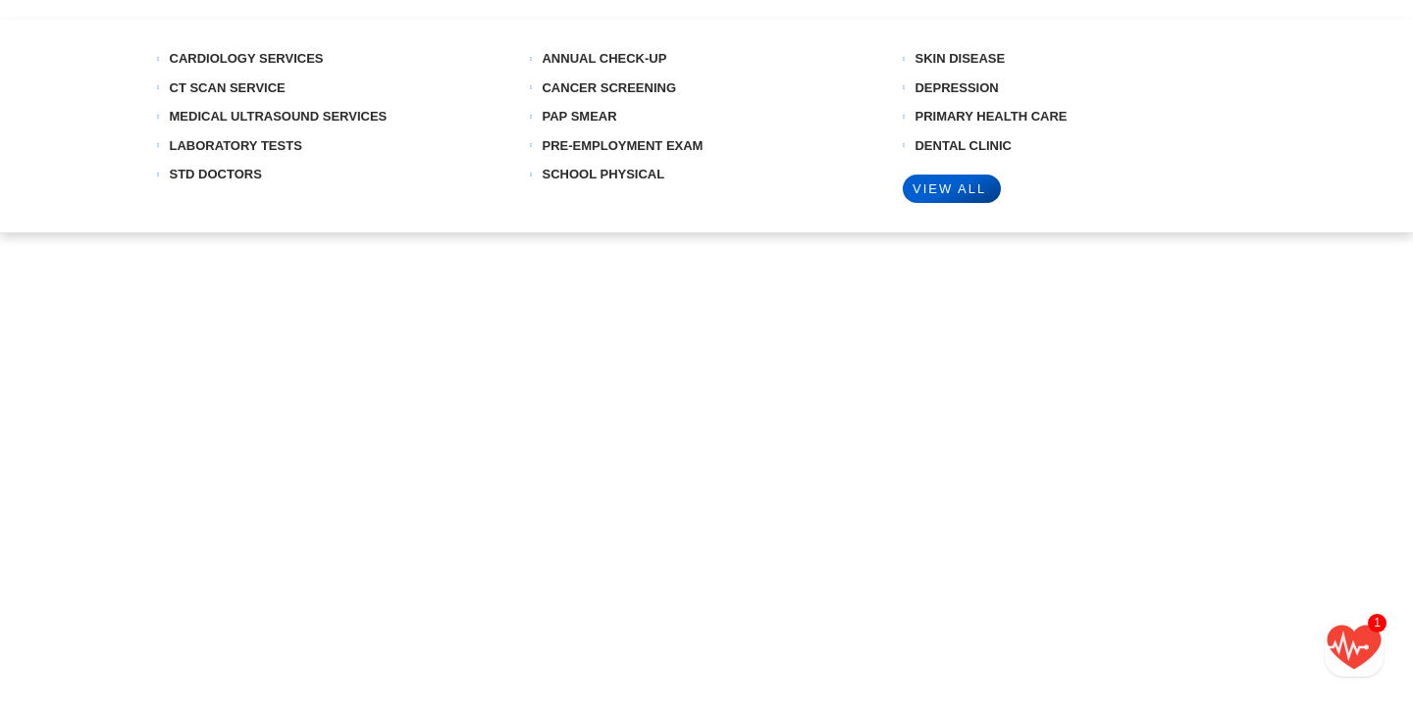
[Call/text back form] (1354, 647)
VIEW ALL (949, 188)
